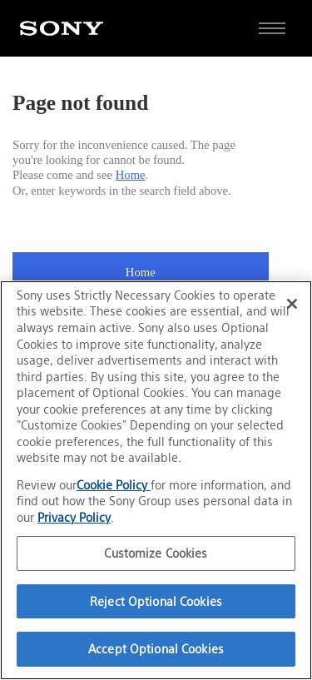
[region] (156, 480)
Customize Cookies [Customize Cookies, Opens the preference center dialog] (155, 553)
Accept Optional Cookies (156, 649)
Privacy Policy (74, 517)
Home (131, 174)
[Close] (292, 303)
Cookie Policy (114, 485)
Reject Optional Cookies (156, 601)
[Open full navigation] (272, 28)
